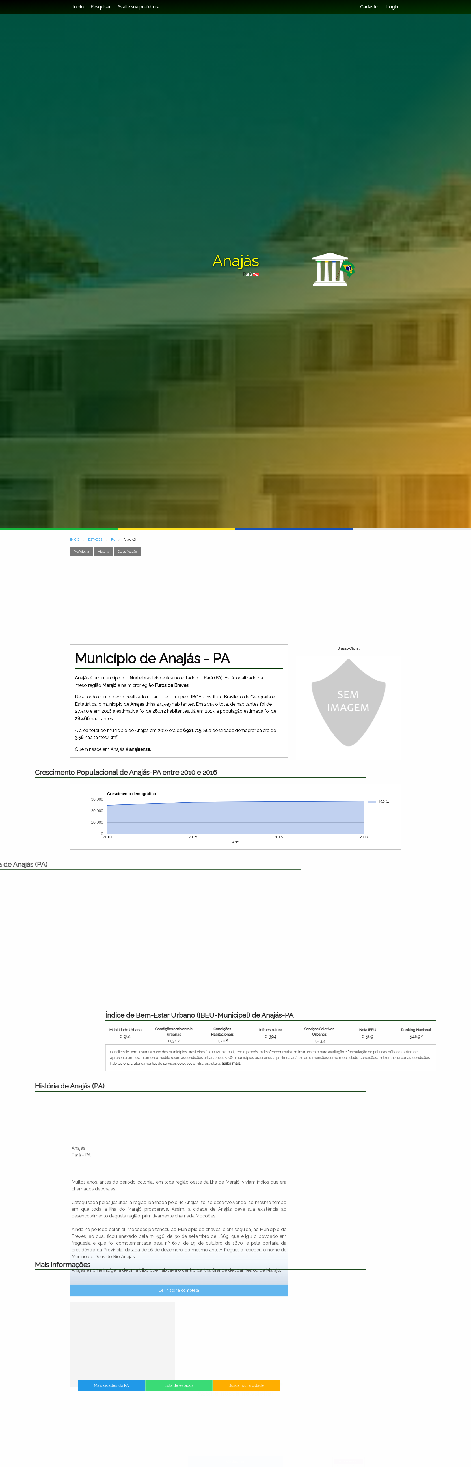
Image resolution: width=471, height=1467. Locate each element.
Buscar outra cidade (214, 1390)
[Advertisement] (235, 600)
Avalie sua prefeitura (138, 7)
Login (391, 7)
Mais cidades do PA (144, 1390)
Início (78, 7)
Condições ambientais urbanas (390, 1032)
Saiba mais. (448, 1063)
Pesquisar (100, 7)
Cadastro (369, 7)
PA (113, 539)
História (103, 552)
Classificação (127, 552)
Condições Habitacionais (439, 1032)
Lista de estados (179, 1390)
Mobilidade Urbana (342, 1030)
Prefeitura (81, 552)
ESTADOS (95, 539)
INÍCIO (74, 539)
